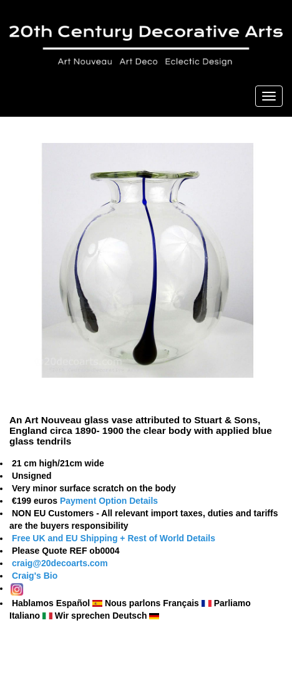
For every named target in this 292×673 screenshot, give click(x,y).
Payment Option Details (109, 501)
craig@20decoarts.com (58, 563)
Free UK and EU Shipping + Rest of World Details (113, 538)
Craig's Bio (33, 576)
